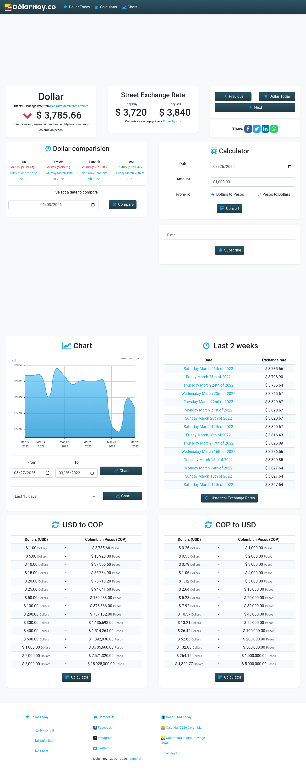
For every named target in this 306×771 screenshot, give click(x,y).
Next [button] (255, 107)
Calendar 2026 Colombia (181, 727)
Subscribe (229, 250)
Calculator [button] (76, 677)
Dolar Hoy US (170, 753)
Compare (123, 204)
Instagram (103, 738)
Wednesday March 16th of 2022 (208, 451)
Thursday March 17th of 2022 (208, 443)
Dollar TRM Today (176, 717)
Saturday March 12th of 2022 (208, 484)
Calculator (106, 7)
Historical (44, 730)
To (76, 462)
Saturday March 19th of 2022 (208, 426)
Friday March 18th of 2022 (208, 435)
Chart (129, 7)
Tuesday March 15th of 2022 (208, 459)
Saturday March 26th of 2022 (208, 368)
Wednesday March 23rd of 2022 (208, 393)
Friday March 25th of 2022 (208, 377)
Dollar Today (76, 7)
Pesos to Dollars (276, 194)
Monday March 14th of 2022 (208, 468)
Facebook (102, 727)
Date (183, 163)
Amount (183, 179)
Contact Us (104, 717)
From (31, 462)
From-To (183, 194)
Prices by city (172, 121)
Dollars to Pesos (230, 194)
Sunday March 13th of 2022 (208, 476)
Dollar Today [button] (277, 96)
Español (135, 758)
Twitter (100, 748)
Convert (229, 208)
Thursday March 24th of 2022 (208, 385)
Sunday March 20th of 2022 (208, 418)
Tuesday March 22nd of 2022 (208, 402)
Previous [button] (233, 96)
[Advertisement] (153, 50)
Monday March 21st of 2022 (208, 410)
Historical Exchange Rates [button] (229, 498)
